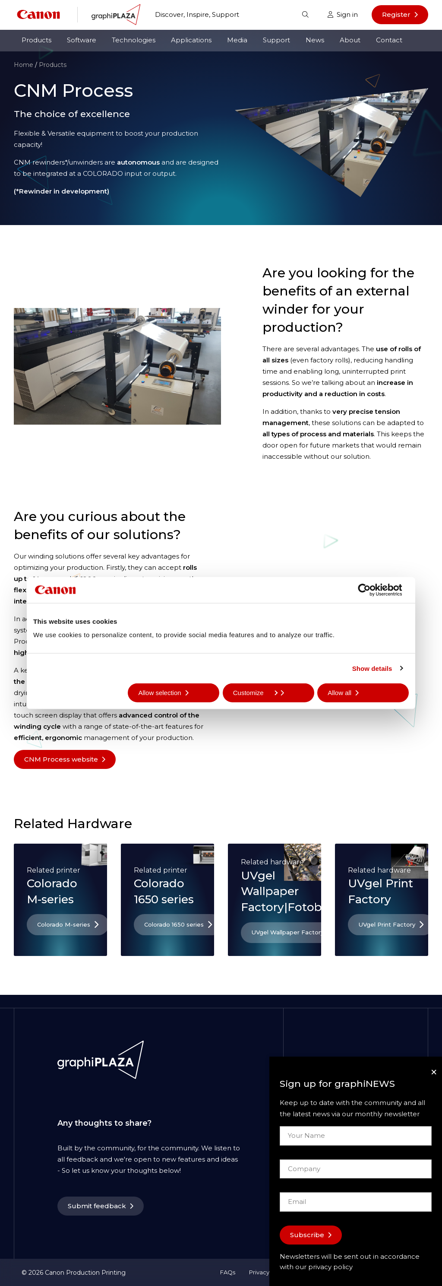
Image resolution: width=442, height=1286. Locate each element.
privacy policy (330, 1267)
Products (36, 40)
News (315, 40)
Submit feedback (97, 1206)
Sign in (343, 14)
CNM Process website (61, 759)
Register (396, 14)
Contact (389, 40)
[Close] (434, 1072)
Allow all (339, 692)
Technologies (133, 40)
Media (237, 40)
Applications (191, 40)
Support (276, 40)
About (350, 40)
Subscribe (307, 1235)
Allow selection (159, 692)
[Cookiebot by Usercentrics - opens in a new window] (371, 589)
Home (23, 65)
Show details (372, 668)
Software (81, 40)
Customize (255, 692)
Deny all (55, 692)
